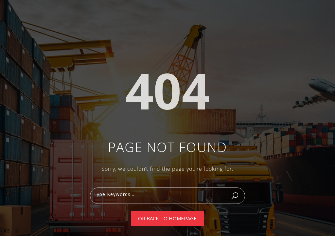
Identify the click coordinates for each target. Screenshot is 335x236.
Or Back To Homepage (167, 218)
